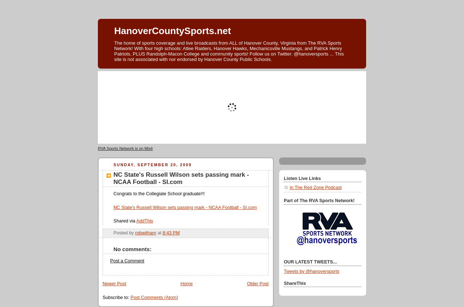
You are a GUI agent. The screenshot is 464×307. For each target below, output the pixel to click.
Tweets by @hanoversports (311, 271)
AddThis (144, 221)
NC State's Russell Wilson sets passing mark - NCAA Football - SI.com (185, 207)
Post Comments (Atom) (154, 297)
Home (187, 283)
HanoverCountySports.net (172, 30)
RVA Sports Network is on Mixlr (125, 148)
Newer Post (114, 283)
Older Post (258, 283)
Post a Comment (127, 260)
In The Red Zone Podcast (315, 187)
